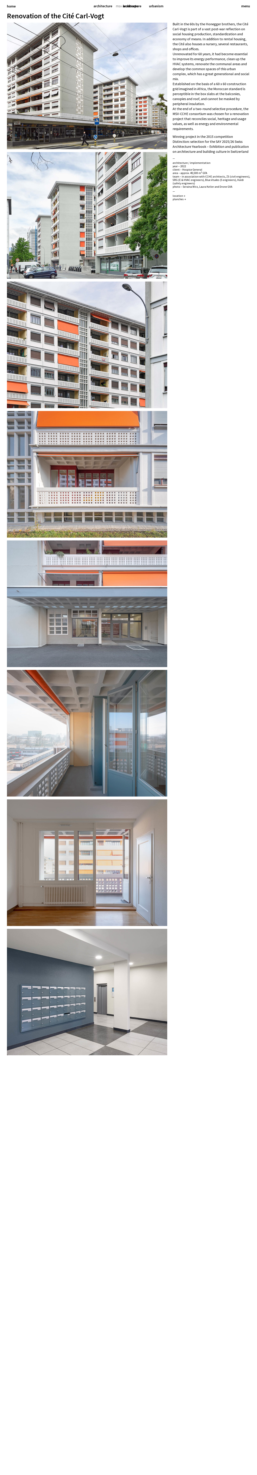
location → (179, 195)
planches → (179, 199)
